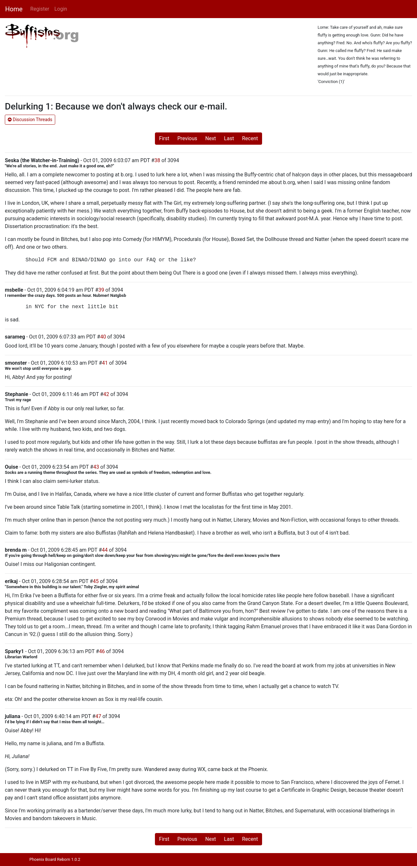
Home (14, 9)
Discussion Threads (30, 119)
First (164, 138)
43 (96, 467)
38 (157, 160)
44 (105, 550)
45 (96, 581)
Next (210, 138)
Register (39, 9)
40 (103, 337)
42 (106, 394)
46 (102, 651)
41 (105, 363)
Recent (250, 138)
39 (101, 290)
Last (229, 138)
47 (98, 716)
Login (60, 9)
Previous (187, 138)
